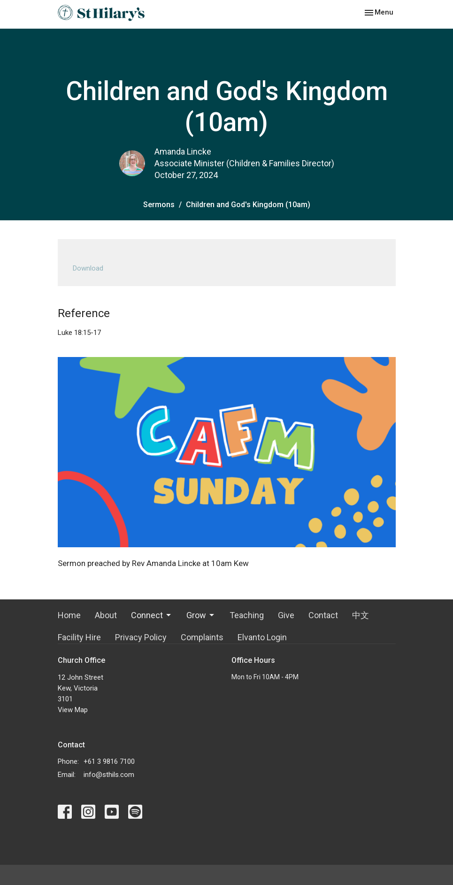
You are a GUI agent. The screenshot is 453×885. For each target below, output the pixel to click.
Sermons (159, 204)
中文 (360, 615)
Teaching (247, 615)
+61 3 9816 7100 (109, 761)
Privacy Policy (141, 637)
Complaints (202, 637)
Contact (323, 615)
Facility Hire (79, 637)
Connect (151, 615)
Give (286, 615)
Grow (200, 615)
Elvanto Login (262, 637)
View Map (73, 710)
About (106, 615)
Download (88, 268)
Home (69, 615)
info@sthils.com (109, 774)
